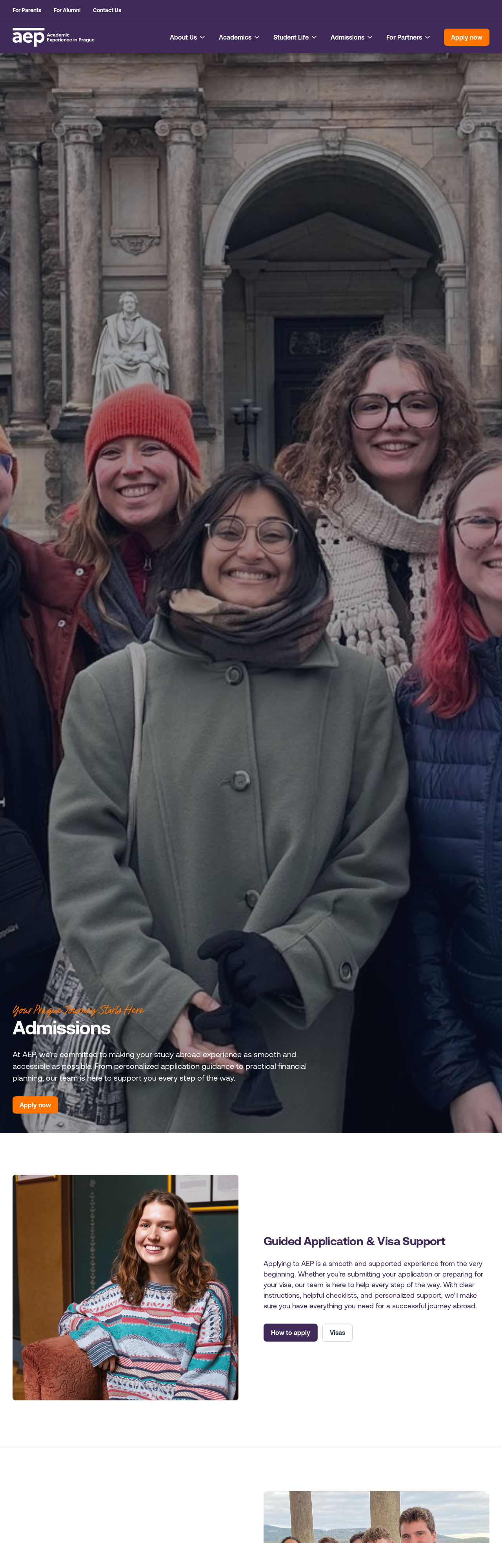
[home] (54, 37)
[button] (188, 37)
